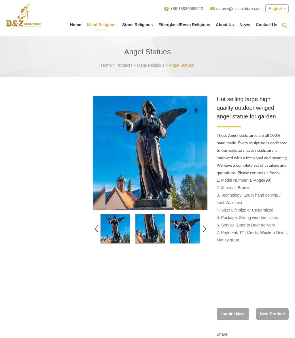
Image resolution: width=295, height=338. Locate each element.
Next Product (272, 314)
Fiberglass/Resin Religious (184, 24)
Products (124, 65)
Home (75, 24)
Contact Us (266, 24)
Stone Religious (137, 24)
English (275, 8)
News (245, 24)
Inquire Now (232, 314)
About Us (225, 24)
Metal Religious (102, 24)
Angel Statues (181, 65)
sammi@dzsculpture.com (239, 8)
